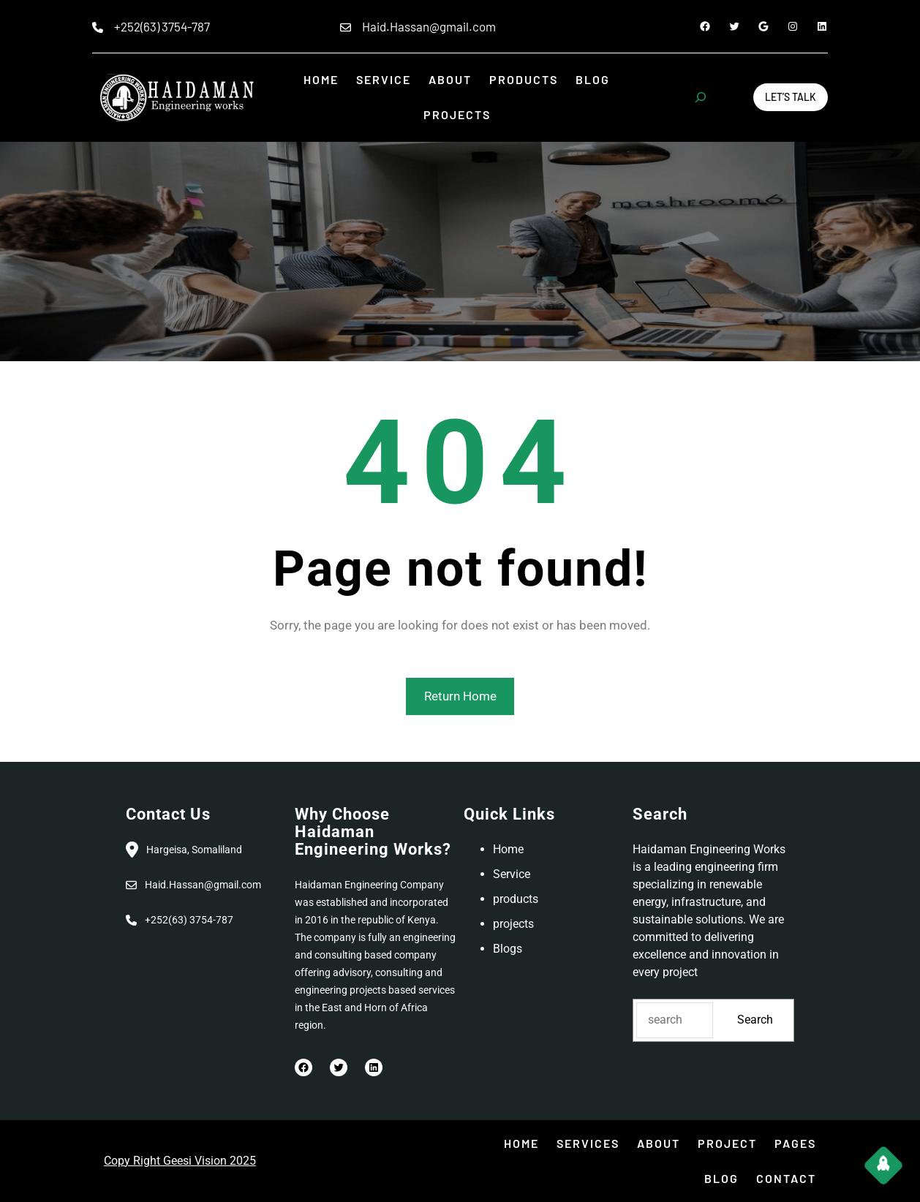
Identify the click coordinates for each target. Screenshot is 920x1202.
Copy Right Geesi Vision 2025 (180, 1161)
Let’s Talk (790, 97)
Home (508, 849)
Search (755, 1020)
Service (511, 874)
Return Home (460, 696)
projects (513, 924)
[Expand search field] (700, 97)
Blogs (507, 949)
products (515, 899)
